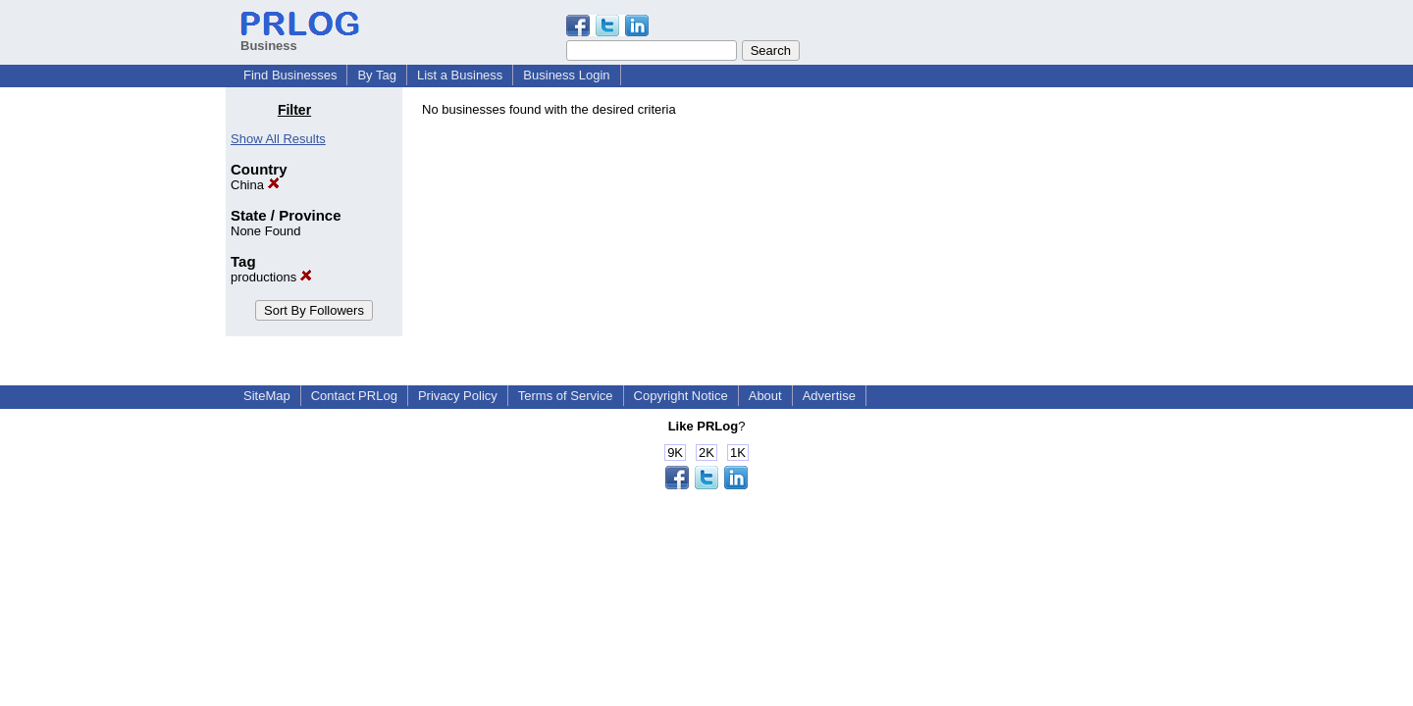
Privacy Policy (457, 395)
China (255, 184)
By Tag (376, 75)
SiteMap (266, 395)
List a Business (459, 75)
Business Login (566, 75)
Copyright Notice (681, 395)
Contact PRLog (354, 395)
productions (271, 277)
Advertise (829, 395)
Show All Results (278, 138)
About (765, 395)
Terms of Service (565, 395)
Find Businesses (290, 75)
